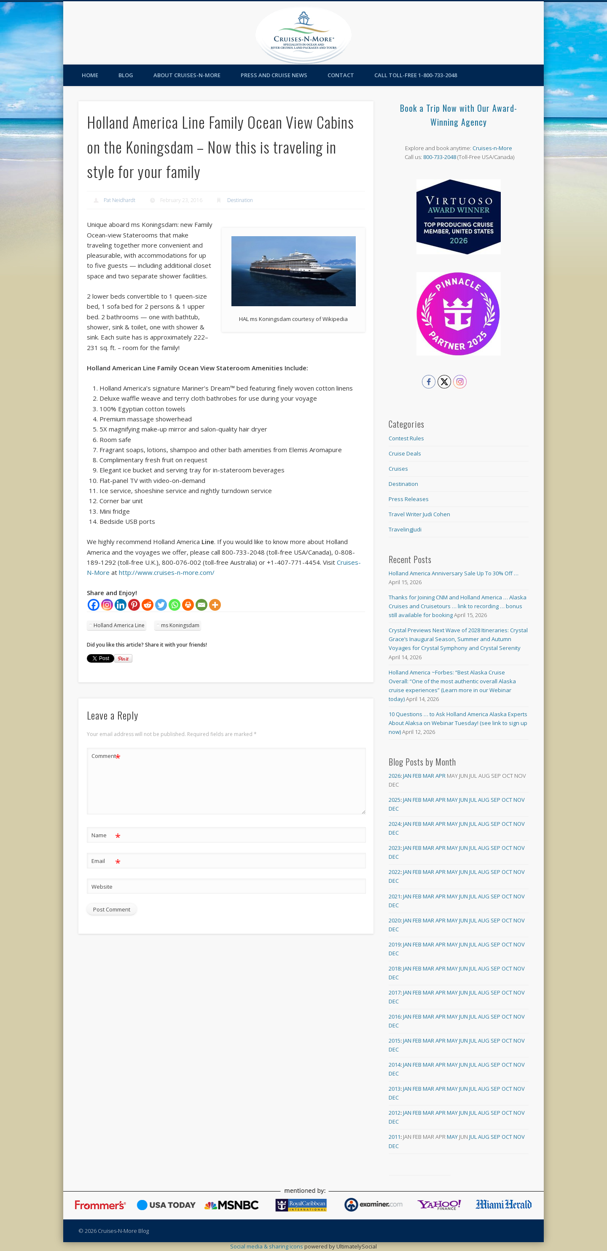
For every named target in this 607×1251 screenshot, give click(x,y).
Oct (507, 799)
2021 (394, 896)
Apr (440, 775)
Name (106, 835)
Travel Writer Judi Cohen (419, 514)
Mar (428, 775)
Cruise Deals (405, 453)
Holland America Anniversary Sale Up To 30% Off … (453, 573)
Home (90, 75)
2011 (394, 1136)
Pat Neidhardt (119, 200)
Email (106, 861)
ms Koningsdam (180, 625)
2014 (394, 1064)
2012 (394, 1112)
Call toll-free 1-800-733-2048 (415, 75)
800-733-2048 (439, 157)
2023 (394, 848)
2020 (394, 920)
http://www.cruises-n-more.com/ (167, 572)
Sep (495, 799)
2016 (394, 1016)
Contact (341, 75)
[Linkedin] (120, 605)
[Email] (201, 605)
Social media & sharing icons (267, 1246)
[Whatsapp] (174, 605)
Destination (240, 200)
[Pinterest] (134, 605)
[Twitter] (161, 605)
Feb (417, 775)
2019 (394, 944)
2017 (394, 992)
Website (102, 886)
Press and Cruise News (274, 75)
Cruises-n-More (492, 148)
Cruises (398, 468)
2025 (394, 799)
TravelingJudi (405, 529)
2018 (394, 968)
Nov (519, 799)
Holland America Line (119, 625)
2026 (394, 775)
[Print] (188, 605)
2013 (394, 1088)
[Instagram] (107, 605)
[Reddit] (147, 605)
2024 (394, 824)
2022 (394, 872)
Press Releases (409, 499)
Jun (463, 799)
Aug (483, 799)
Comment (106, 756)
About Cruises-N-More (186, 75)
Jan (407, 775)
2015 (394, 1040)
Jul (473, 799)
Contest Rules (406, 438)
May (452, 799)
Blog (125, 75)
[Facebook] (93, 605)
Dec (394, 808)
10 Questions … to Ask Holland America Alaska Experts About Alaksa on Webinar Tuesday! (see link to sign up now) (458, 723)
